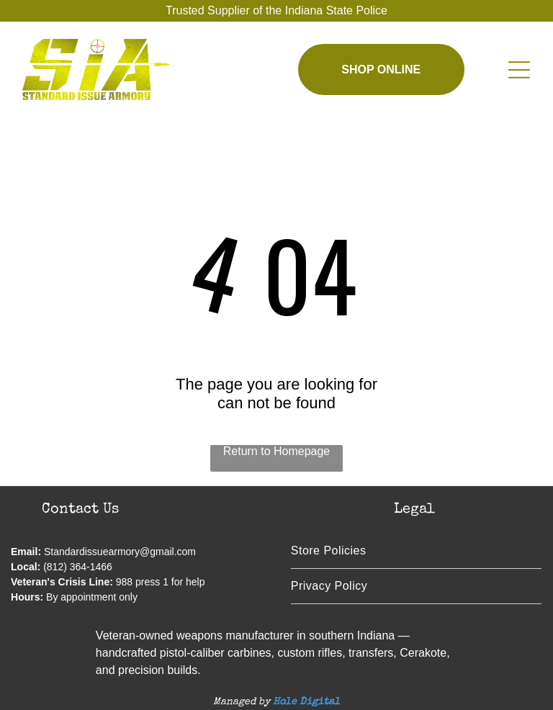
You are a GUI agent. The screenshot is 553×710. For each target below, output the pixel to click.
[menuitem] (416, 551)
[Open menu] (519, 70)
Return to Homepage (277, 451)
